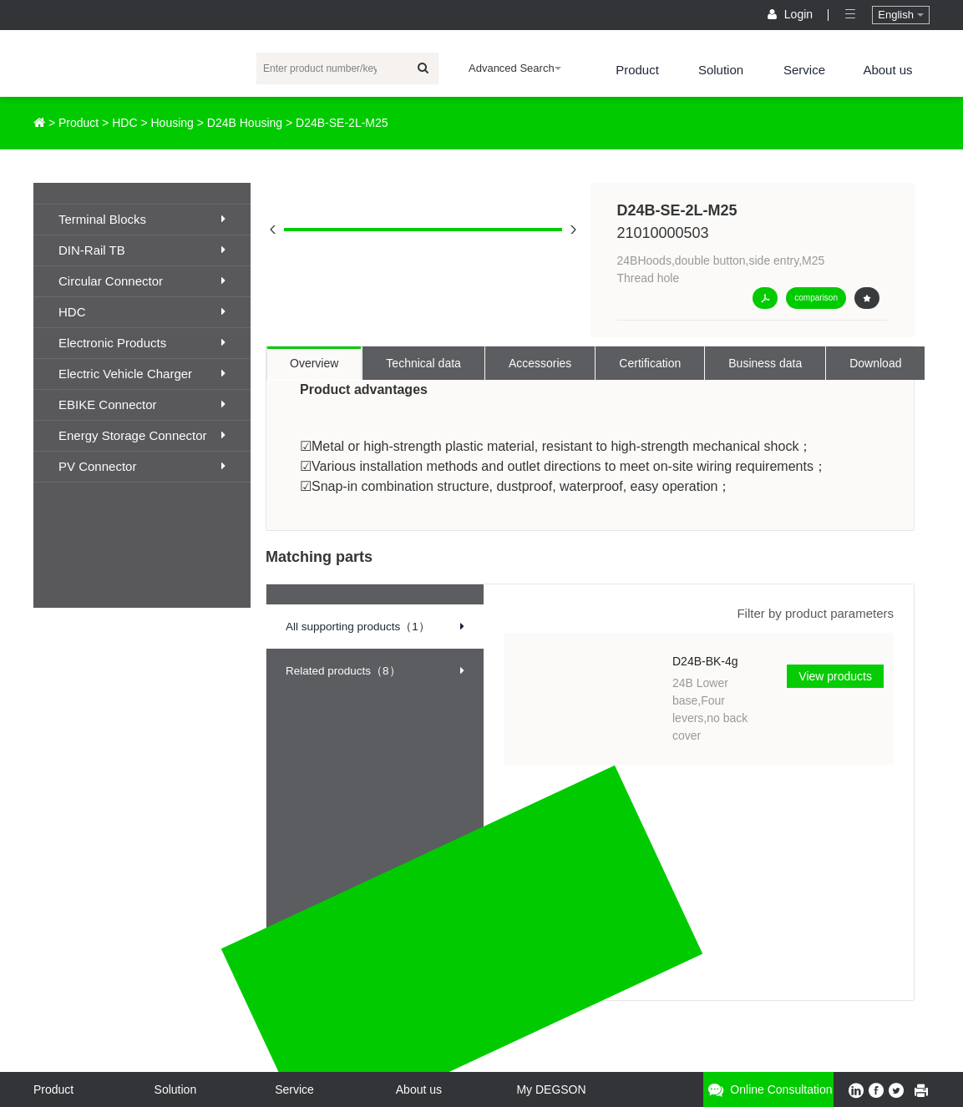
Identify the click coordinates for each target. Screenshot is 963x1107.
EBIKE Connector (142, 404)
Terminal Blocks (142, 219)
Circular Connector (142, 281)
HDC (124, 122)
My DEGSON (550, 1089)
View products (835, 676)
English (900, 14)
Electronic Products (142, 343)
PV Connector (142, 466)
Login (792, 14)
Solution (720, 70)
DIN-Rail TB (142, 250)
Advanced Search (515, 68)
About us (887, 70)
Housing (172, 122)
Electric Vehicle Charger (142, 373)
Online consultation (768, 1090)
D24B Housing (244, 122)
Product (637, 70)
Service (804, 70)
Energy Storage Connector (142, 435)
